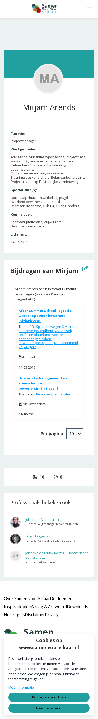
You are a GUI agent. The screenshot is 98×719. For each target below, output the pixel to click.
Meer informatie (21, 687)
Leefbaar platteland (34, 334)
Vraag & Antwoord (49, 606)
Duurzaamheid (66, 342)
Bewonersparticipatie (36, 342)
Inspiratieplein (18, 606)
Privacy (52, 615)
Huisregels (14, 615)
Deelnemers (62, 598)
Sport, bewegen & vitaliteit (56, 326)
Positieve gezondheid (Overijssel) (45, 330)
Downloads (77, 606)
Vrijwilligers (27, 347)
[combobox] (74, 433)
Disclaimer (35, 615)
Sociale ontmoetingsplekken (41, 336)
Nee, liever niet (49, 708)
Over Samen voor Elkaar (27, 598)
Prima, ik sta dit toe (49, 697)
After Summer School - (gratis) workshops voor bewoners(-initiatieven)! (45, 315)
